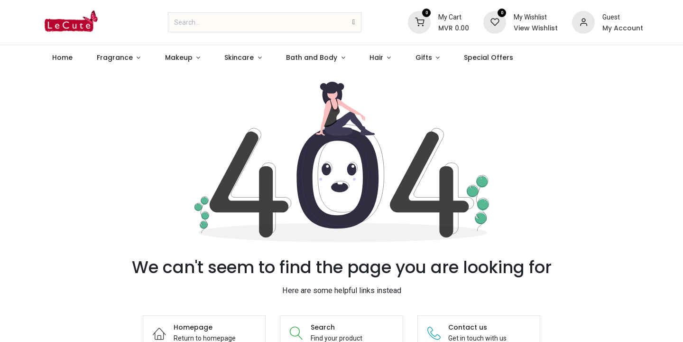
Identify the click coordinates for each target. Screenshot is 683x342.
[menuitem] (62, 57)
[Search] (353, 22)
